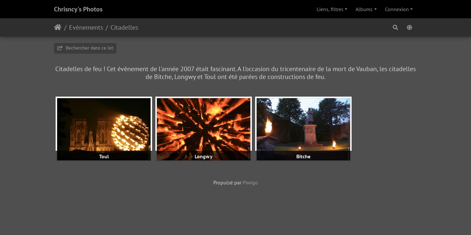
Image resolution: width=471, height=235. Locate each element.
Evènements (86, 27)
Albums (364, 9)
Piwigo (250, 182)
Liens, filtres (330, 9)
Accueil (57, 27)
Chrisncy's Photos (78, 9)
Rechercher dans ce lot (85, 48)
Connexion (397, 9)
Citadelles (124, 27)
